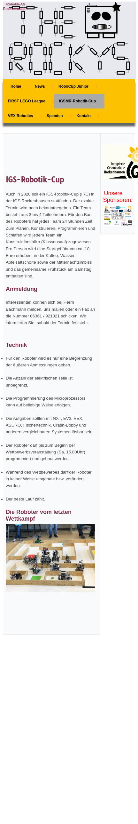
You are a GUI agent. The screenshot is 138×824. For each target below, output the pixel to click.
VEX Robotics (20, 116)
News (40, 86)
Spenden (55, 116)
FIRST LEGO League (26, 101)
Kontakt (83, 116)
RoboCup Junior (73, 86)
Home (16, 86)
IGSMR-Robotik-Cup (77, 101)
